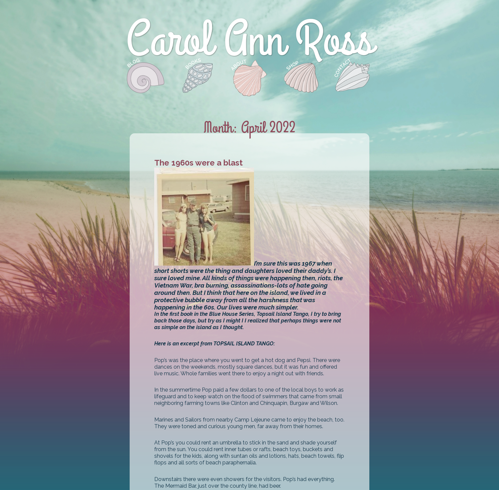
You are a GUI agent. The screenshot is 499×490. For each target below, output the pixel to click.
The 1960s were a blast (198, 163)
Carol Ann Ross (249, 40)
